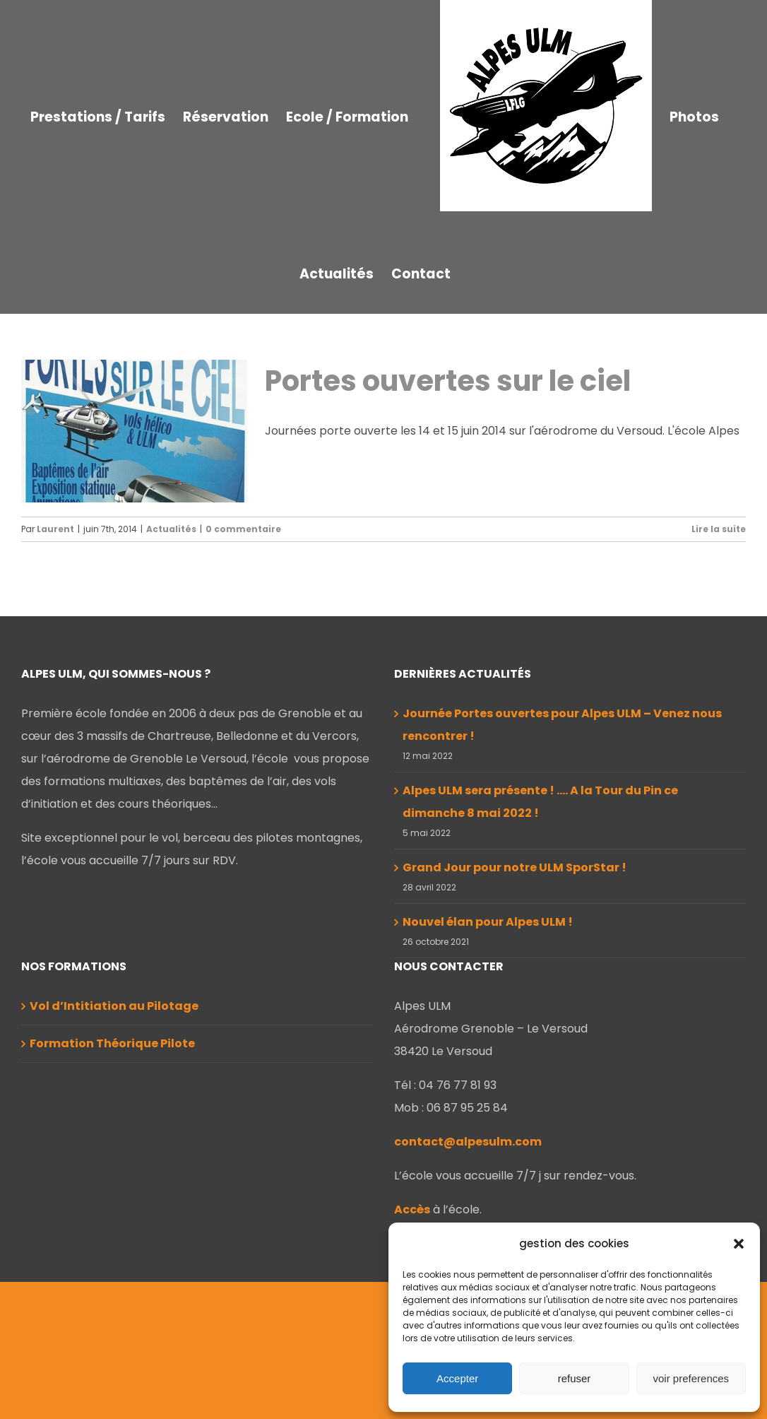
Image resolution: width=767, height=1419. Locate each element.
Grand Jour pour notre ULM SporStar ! (514, 1004)
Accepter (457, 1378)
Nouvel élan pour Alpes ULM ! (488, 1059)
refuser (574, 1378)
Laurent (55, 529)
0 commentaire (243, 529)
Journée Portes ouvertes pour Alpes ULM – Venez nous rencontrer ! (562, 861)
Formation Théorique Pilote (112, 1180)
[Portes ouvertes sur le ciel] (134, 431)
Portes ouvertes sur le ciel (448, 381)
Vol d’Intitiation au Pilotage (114, 1143)
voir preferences (691, 1378)
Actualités (171, 529)
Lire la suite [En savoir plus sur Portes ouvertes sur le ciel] (718, 529)
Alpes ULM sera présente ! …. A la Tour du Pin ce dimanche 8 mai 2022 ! (540, 938)
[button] (739, 1244)
